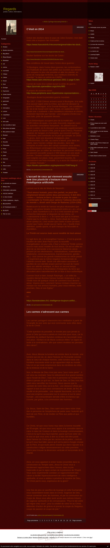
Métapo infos (6, 186)
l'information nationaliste (9, 190)
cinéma (5, 67)
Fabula (92, 37)
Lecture (5, 111)
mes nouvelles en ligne (9, 125)
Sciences (5, 159)
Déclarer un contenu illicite (24, 537)
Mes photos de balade (9, 128)
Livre (4, 118)
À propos (3, 38)
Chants (92, 119)
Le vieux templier (7, 197)
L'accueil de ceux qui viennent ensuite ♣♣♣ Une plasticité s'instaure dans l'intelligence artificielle (49, 179)
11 (64, 520)
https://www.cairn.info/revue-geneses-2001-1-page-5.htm (53, 80)
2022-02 (92, 188)
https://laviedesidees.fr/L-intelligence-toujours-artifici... (52, 300)
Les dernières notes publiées (55, 535)
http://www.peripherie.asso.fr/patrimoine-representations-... (54, 93)
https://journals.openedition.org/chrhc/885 (46, 86)
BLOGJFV (6, 210)
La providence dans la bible (97, 128)
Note (4, 138)
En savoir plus (91, 546)
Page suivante (77, 520)
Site (4, 162)
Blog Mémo (6, 53)
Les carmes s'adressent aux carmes (48, 311)
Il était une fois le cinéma (97, 41)
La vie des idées (94, 47)
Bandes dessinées (8, 50)
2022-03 (92, 185)
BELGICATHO (7, 203)
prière (4, 155)
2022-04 (92, 181)
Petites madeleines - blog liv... (11, 200)
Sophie (92, 83)
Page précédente (32, 520)
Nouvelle (5, 142)
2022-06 (92, 174)
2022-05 (92, 178)
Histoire (5, 104)
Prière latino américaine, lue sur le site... (99, 148)
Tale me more (6, 214)
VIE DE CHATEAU (8, 193)
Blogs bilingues (7, 57)
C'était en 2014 (35, 29)
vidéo (4, 169)
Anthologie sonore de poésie (98, 27)
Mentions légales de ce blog (40, 537)
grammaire (6, 101)
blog (91, 537)
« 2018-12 (45, 22)
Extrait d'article (7, 94)
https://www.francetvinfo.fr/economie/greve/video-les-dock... (54, 44)
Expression (6, 91)
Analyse (5, 47)
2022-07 (92, 171)
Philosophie (6, 145)
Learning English (95, 54)
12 (67, 520)
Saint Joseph (94, 152)
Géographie (6, 97)
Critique (5, 74)
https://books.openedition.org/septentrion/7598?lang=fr (52, 165)
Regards (9, 9)
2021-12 (92, 195)
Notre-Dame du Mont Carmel (98, 155)
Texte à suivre (7, 165)
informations (6, 108)
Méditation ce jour (95, 136)
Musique (5, 135)
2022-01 (92, 191)
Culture (5, 77)
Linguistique (6, 114)
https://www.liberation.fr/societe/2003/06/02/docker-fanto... (45, 59)
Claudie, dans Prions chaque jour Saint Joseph (99, 143)
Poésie (5, 152)
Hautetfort (60, 532)
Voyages (5, 172)
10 (61, 520)
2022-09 (92, 164)
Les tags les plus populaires (72, 535)
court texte (6, 70)
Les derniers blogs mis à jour (38, 535)
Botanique (6, 60)
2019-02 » (64, 22)
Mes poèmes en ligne (9, 131)
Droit (4, 84)
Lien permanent (35, 170)
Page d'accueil (55, 22)
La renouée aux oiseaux (9, 183)
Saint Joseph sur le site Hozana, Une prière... (99, 132)
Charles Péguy (94, 139)
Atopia (92, 30)
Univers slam (94, 58)
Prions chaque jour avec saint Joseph (98, 123)
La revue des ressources (97, 44)
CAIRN (92, 34)
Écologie (5, 87)
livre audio (6, 121)
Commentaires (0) (47, 170)
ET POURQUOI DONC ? (10, 207)
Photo (4, 148)
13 (70, 520)
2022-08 (92, 168)
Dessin (5, 80)
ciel (4, 63)
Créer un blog (51, 532)
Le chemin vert (94, 51)
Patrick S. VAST (94, 66)
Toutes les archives (95, 198)
